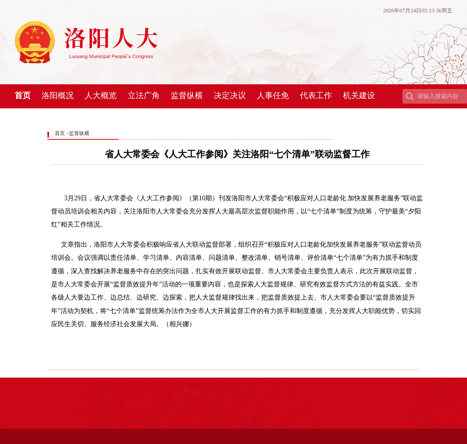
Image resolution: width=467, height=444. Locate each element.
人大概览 (101, 95)
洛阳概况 (58, 95)
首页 (23, 95)
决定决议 (230, 95)
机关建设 (359, 95)
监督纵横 (187, 95)
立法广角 (144, 95)
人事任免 (273, 95)
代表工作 (316, 95)
